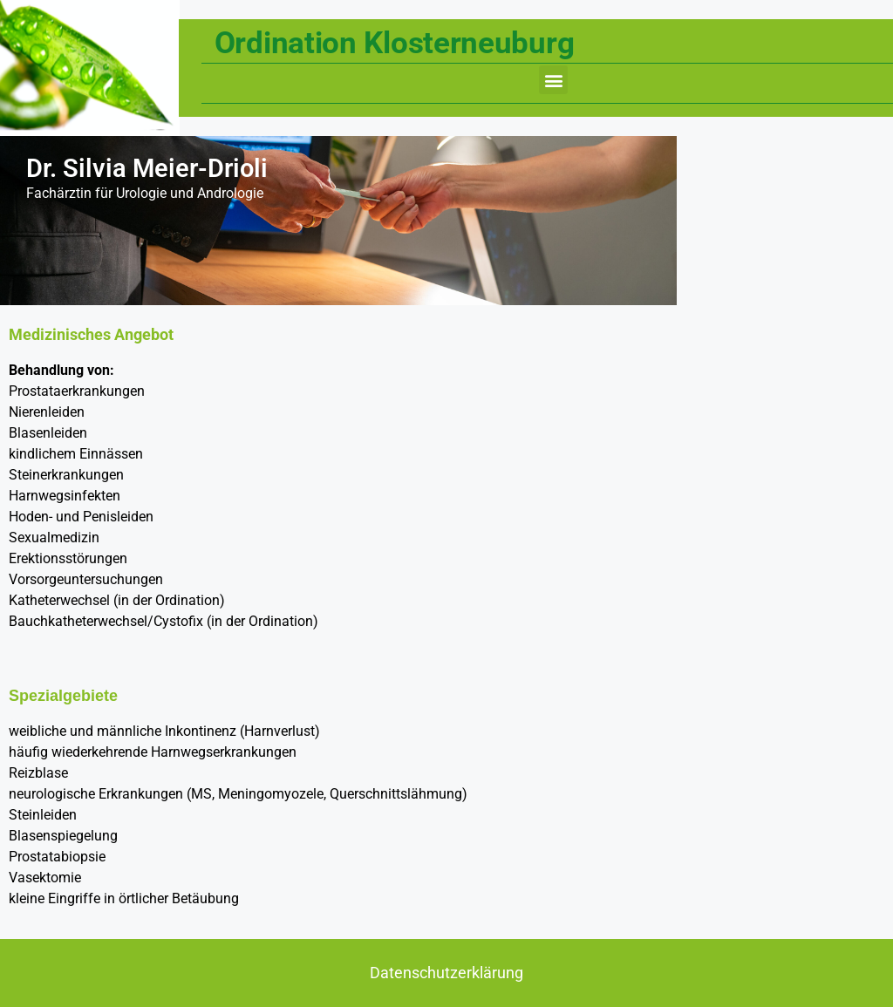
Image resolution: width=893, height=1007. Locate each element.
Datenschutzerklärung (446, 972)
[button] (553, 79)
